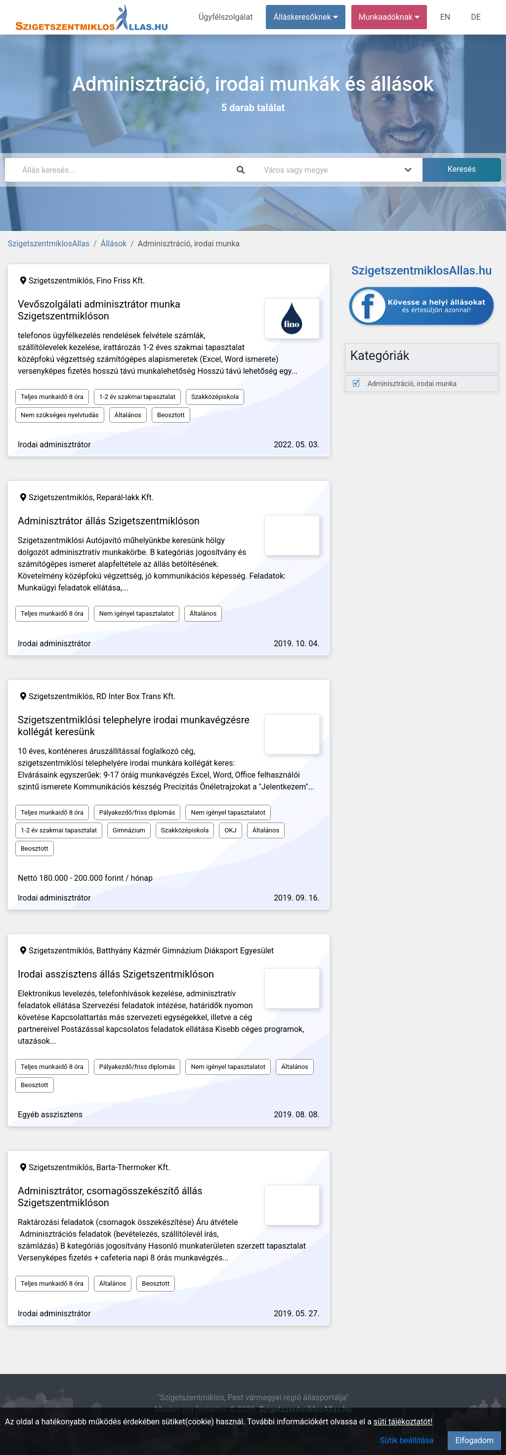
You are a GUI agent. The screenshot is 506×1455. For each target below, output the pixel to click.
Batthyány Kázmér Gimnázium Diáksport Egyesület (185, 950)
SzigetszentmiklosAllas (48, 243)
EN (445, 17)
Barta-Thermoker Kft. (133, 1167)
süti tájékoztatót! (403, 1421)
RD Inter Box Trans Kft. (135, 696)
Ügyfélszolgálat (226, 17)
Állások (113, 243)
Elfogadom (474, 1440)
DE (476, 17)
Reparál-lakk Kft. (125, 497)
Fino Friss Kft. (120, 280)
